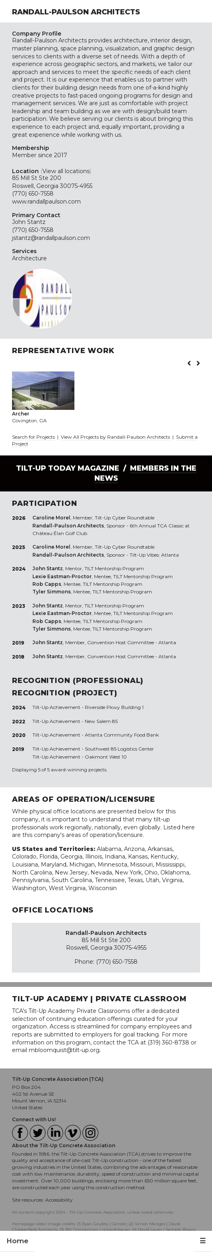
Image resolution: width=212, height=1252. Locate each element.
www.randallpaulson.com (46, 201)
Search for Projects (33, 437)
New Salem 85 (101, 721)
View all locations (66, 171)
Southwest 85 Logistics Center (119, 749)
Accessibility (59, 1200)
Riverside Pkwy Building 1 (114, 707)
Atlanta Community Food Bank (122, 735)
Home (17, 1241)
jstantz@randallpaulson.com (51, 238)
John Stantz (29, 222)
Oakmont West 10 (106, 757)
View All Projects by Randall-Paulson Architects (116, 437)
